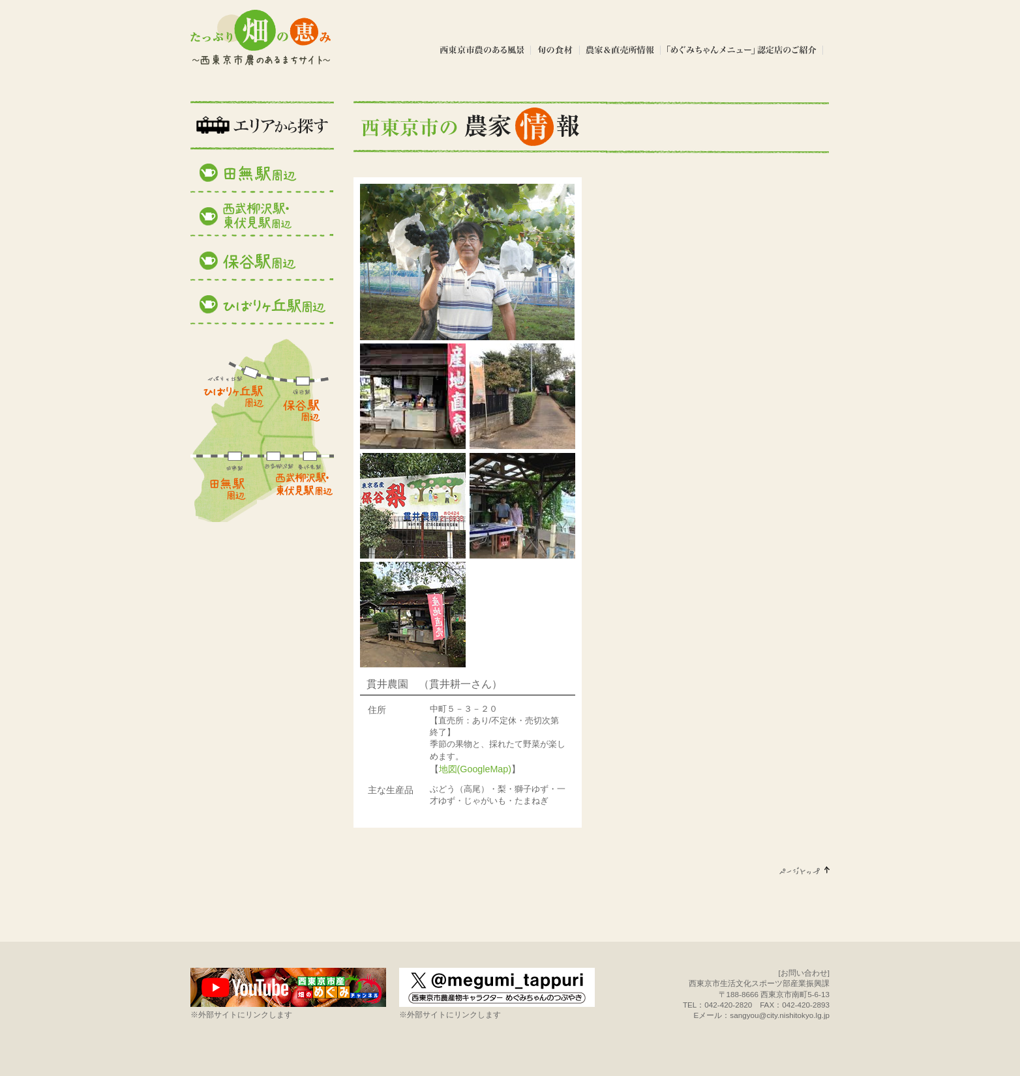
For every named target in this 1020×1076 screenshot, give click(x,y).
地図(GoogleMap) (475, 769)
